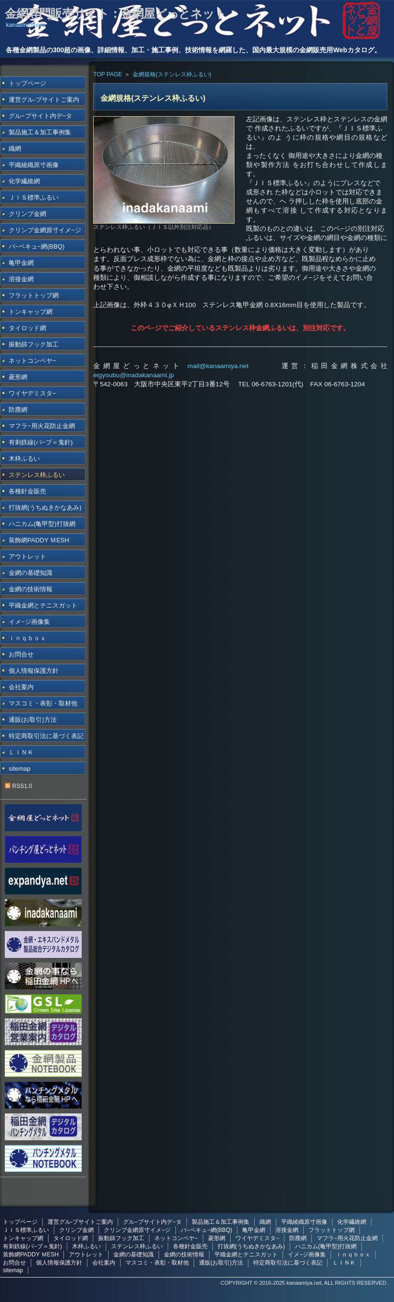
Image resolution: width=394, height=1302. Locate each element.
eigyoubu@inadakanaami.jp (133, 375)
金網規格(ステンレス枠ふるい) (172, 74)
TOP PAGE (107, 74)
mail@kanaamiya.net (217, 366)
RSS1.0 (18, 786)
